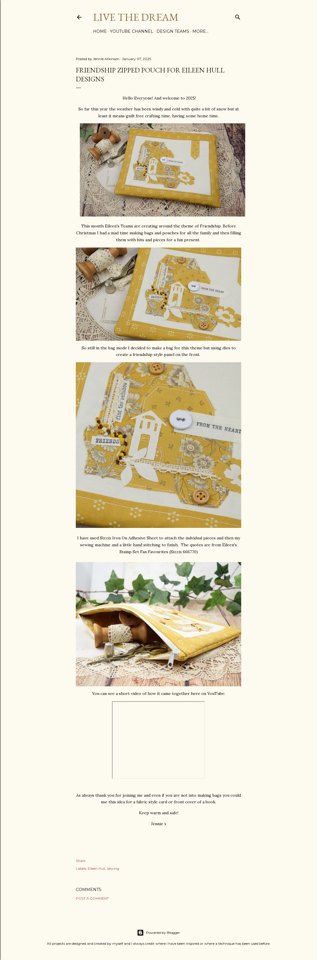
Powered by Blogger (158, 932)
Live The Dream (136, 17)
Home (100, 31)
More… (200, 31)
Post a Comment (92, 898)
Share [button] (80, 861)
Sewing (113, 868)
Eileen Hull (96, 868)
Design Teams (172, 31)
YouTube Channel (131, 31)
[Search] (237, 16)
